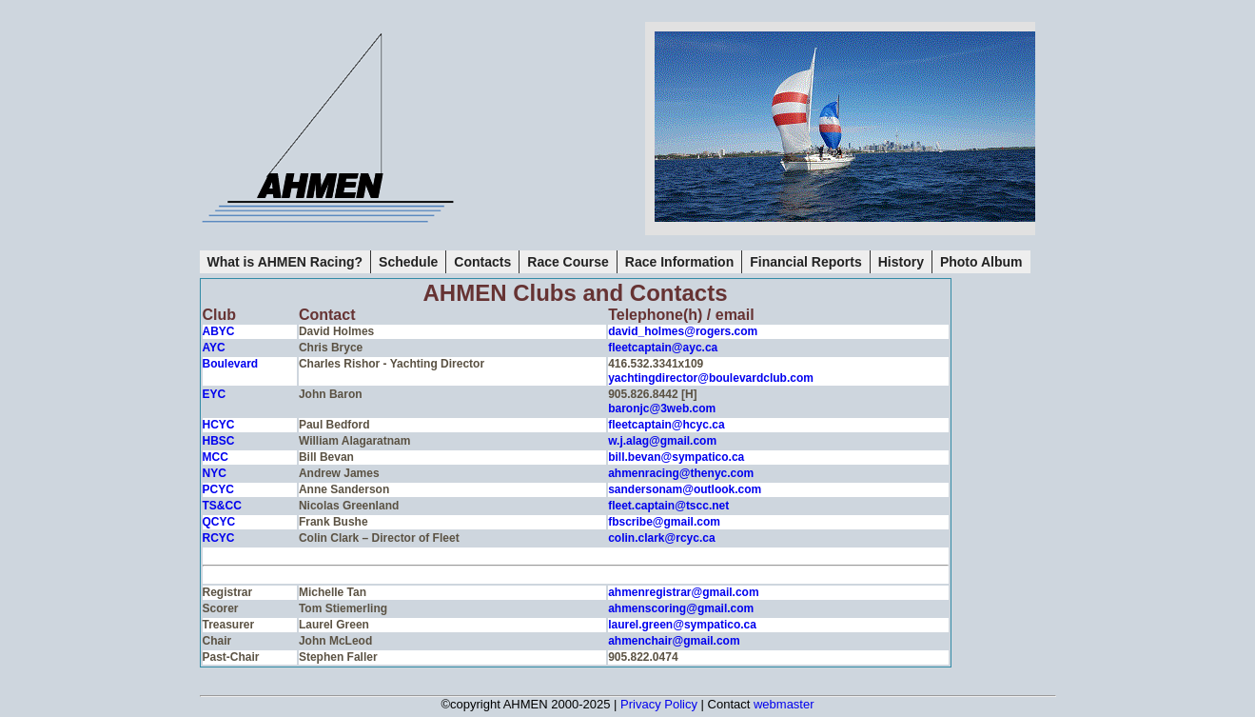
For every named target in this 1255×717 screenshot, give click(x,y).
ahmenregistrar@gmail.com (683, 592)
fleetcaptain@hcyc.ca (666, 424)
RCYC (219, 538)
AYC (214, 347)
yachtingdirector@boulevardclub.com (711, 378)
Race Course (568, 261)
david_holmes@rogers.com (682, 331)
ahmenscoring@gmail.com (681, 608)
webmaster (784, 704)
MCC (215, 457)
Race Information (679, 261)
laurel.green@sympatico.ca (682, 624)
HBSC (219, 441)
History (901, 261)
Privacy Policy (658, 704)
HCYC (219, 424)
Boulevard (231, 363)
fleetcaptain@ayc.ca (662, 347)
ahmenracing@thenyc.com (681, 473)
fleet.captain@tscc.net (668, 505)
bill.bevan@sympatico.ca (676, 457)
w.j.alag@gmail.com (662, 441)
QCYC (219, 521)
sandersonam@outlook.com (684, 489)
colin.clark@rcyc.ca (661, 538)
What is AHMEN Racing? (285, 261)
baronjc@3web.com (662, 408)
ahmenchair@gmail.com (673, 640)
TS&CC (222, 505)
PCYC (218, 489)
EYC (214, 394)
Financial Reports (805, 261)
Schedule (408, 261)
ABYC (219, 331)
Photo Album (981, 261)
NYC (214, 473)
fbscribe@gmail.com (664, 521)
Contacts (482, 261)
